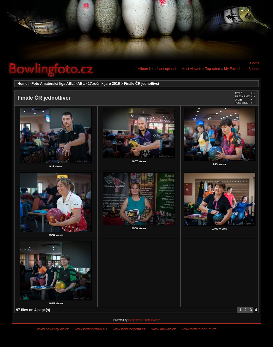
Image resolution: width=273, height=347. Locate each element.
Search (254, 69)
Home (255, 63)
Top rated (212, 69)
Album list (145, 69)
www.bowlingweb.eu (91, 329)
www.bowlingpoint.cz (129, 329)
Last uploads (167, 69)
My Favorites (234, 69)
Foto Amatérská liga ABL (52, 84)
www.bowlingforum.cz (199, 329)
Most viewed (191, 69)
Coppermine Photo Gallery (144, 320)
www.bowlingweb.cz (53, 329)
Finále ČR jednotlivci (141, 84)
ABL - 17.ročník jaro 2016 (98, 84)
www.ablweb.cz (164, 329)
